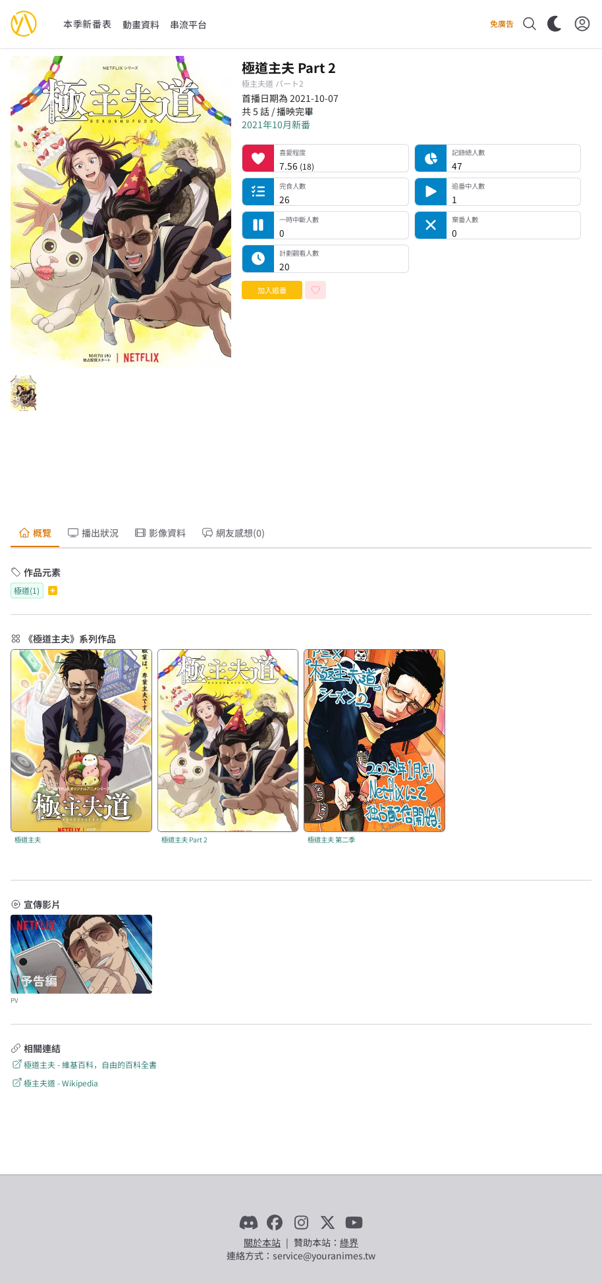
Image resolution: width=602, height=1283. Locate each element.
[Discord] (248, 1222)
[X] (327, 1222)
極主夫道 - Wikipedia (54, 1082)
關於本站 (262, 1242)
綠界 (349, 1242)
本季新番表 (87, 23)
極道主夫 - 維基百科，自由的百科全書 (84, 1064)
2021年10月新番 (276, 124)
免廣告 (502, 23)
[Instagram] (301, 1222)
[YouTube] (353, 1222)
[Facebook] (274, 1222)
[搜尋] (529, 24)
